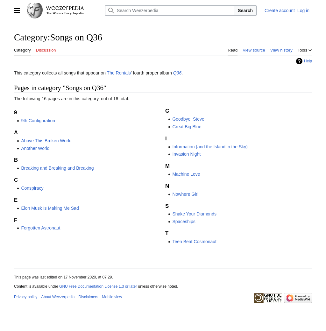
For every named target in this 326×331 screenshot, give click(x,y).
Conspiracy (32, 188)
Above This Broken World (46, 140)
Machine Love (186, 174)
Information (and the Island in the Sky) (210, 146)
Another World (35, 148)
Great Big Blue (186, 126)
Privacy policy (25, 297)
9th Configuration (38, 120)
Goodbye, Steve (188, 119)
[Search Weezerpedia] (169, 10)
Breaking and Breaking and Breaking (57, 168)
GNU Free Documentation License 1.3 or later (98, 286)
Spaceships (183, 221)
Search (245, 10)
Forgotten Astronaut (40, 227)
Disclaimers (88, 297)
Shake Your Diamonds (194, 213)
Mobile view (112, 297)
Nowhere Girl (185, 194)
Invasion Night (186, 154)
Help (308, 61)
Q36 (177, 72)
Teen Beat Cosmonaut (194, 241)
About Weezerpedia (57, 297)
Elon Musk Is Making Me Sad (50, 208)
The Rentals (119, 72)
